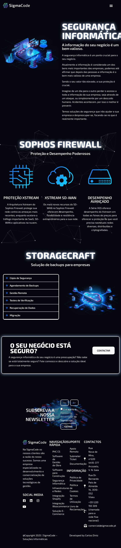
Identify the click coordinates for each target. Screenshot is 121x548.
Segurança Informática (58, 482)
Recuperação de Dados (22, 307)
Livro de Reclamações (75, 508)
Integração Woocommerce (58, 505)
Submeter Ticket (75, 458)
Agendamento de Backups (24, 285)
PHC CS (56, 451)
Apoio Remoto (74, 450)
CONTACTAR (103, 350)
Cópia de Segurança (21, 278)
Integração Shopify (58, 497)
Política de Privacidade (75, 479)
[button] (111, 5)
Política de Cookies (74, 488)
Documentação (75, 463)
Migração (15, 315)
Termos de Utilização (75, 498)
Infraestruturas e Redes (58, 489)
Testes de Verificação (21, 300)
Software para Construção (58, 472)
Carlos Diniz (91, 535)
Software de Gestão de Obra (57, 461)
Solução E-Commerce (58, 512)
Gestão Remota (18, 292)
